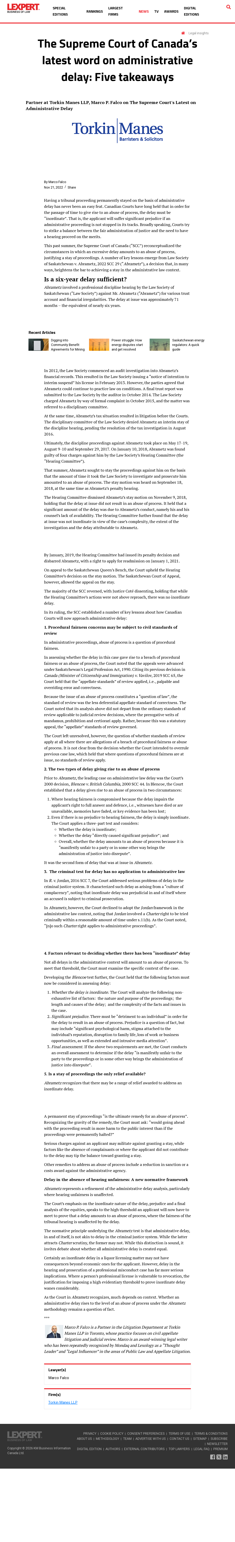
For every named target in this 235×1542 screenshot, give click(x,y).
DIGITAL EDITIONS (191, 11)
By (55, 182)
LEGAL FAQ (201, 1522)
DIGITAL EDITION (89, 1522)
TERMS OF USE (179, 1507)
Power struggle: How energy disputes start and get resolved (127, 344)
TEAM (127, 1512)
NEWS (144, 11)
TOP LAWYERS (179, 1522)
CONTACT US (179, 1512)
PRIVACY (89, 1507)
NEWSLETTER (217, 1517)
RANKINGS (94, 11)
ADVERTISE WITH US (150, 1512)
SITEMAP (200, 1512)
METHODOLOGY (107, 1512)
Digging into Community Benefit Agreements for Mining (68, 344)
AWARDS (171, 11)
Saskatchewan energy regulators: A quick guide (188, 344)
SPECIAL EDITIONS (60, 11)
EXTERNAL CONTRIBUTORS (144, 1522)
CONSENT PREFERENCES (146, 1507)
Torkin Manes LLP (62, 1476)
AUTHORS (113, 1522)
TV (156, 11)
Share (72, 187)
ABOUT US (84, 1512)
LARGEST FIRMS (115, 11)
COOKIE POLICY (111, 1507)
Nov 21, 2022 (53, 187)
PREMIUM (220, 1522)
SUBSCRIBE (219, 1512)
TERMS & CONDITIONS (211, 1507)
